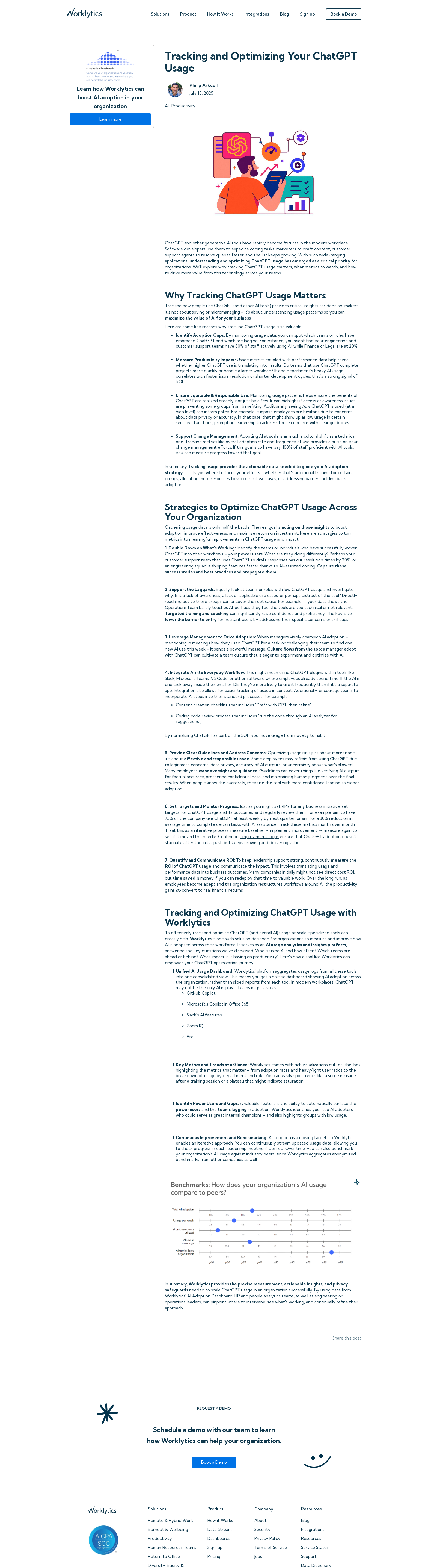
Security (262, 1529)
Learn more (110, 119)
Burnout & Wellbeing (168, 1529)
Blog (284, 14)
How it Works (220, 1520)
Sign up (307, 14)
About (260, 1520)
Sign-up (214, 1547)
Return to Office (164, 1556)
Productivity (160, 1538)
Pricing (213, 1556)
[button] (160, 13)
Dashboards (218, 1538)
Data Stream (219, 1529)
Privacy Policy (267, 1538)
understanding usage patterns (293, 312)
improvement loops (259, 836)
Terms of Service (270, 1547)
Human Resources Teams (172, 1547)
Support (309, 1556)
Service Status (315, 1547)
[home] (84, 11)
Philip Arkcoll (203, 85)
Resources (311, 1538)
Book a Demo (344, 14)
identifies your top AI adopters (322, 1109)
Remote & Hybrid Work (170, 1520)
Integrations (257, 14)
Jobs (258, 1556)
